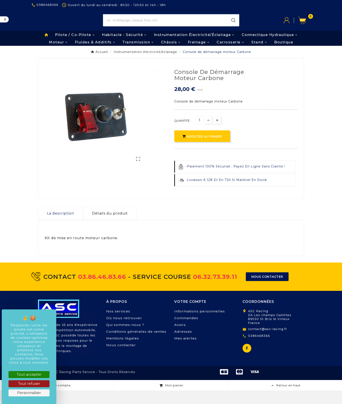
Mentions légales (122, 352)
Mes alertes (185, 352)
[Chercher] (165, 27)
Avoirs (180, 338)
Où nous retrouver (124, 331)
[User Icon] (291, 27)
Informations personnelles (199, 325)
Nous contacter (121, 358)
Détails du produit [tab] (110, 227)
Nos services (118, 325)
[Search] (233, 27)
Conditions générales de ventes (136, 345)
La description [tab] (60, 227)
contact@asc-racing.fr (267, 342)
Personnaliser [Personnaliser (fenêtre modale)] (29, 393)
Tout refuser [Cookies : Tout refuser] (29, 384)
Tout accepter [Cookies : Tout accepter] (29, 374)
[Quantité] (199, 134)
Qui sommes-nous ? (125, 338)
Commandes (186, 331)
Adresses (183, 345)
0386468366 (259, 349)
